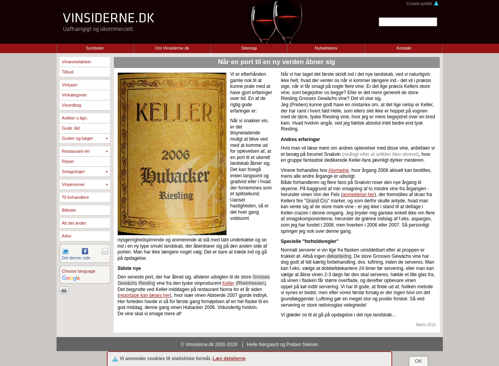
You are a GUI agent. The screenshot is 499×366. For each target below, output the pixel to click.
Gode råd (71, 128)
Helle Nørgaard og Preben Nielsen (282, 344)
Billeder (69, 210)
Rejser (68, 161)
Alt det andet (74, 223)
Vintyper (70, 84)
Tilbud (68, 72)
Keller (228, 283)
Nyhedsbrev (326, 48)
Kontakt (403, 48)
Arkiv (66, 236)
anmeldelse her (358, 194)
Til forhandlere (75, 197)
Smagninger (73, 171)
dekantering (339, 256)
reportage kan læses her (144, 295)
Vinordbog (71, 105)
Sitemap (249, 48)
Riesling (146, 283)
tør (301, 117)
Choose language (79, 271)
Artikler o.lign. (75, 118)
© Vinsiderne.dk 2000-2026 (209, 344)
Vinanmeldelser (77, 61)
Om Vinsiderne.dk (172, 48)
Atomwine (338, 170)
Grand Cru (317, 201)
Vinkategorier (74, 95)
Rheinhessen (250, 283)
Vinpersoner (73, 184)
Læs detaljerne (229, 358)
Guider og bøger (77, 138)
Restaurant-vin (76, 151)
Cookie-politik (422, 3)
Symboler (95, 48)
